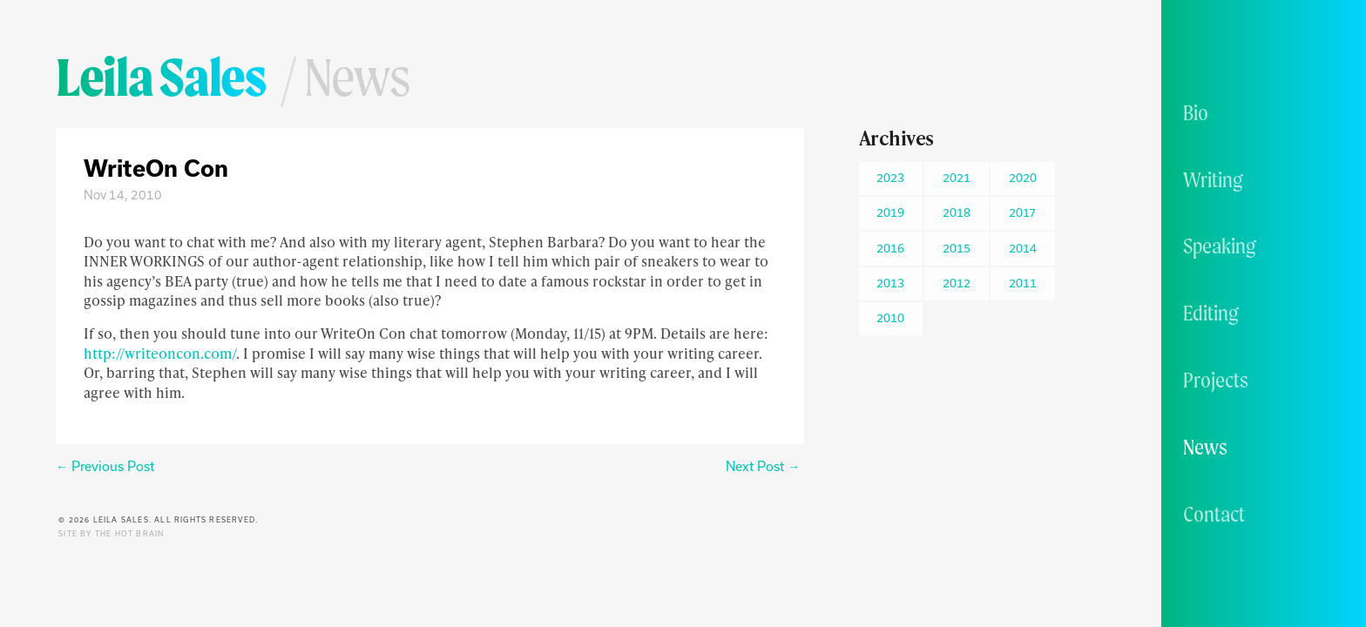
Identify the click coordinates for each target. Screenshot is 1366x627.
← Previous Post (105, 466)
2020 (1023, 178)
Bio (1195, 112)
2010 (890, 318)
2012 (956, 283)
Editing (1211, 313)
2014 (1023, 248)
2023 (890, 178)
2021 (956, 178)
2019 (890, 212)
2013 (890, 283)
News (1205, 447)
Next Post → (763, 466)
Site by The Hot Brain (111, 533)
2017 (1022, 212)
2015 (956, 248)
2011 (1023, 283)
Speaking (1219, 246)
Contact (1214, 514)
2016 (890, 248)
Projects (1215, 380)
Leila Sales (161, 76)
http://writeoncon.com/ (160, 353)
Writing (1213, 179)
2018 (956, 212)
